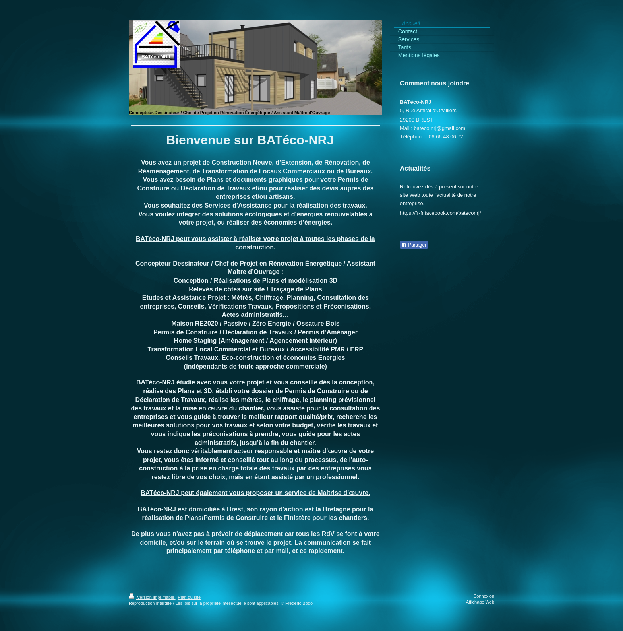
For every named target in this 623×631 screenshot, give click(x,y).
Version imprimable (152, 597)
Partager (414, 245)
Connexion (483, 596)
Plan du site (189, 597)
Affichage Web (480, 602)
